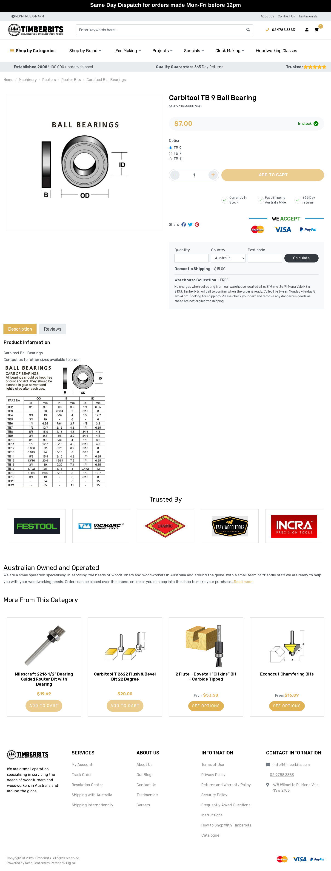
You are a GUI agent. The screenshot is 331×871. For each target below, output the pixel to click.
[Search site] (248, 29)
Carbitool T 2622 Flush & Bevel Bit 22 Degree (125, 677)
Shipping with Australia (92, 795)
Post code (256, 250)
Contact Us (286, 16)
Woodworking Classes (276, 50)
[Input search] (164, 29)
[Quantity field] (194, 175)
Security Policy (214, 795)
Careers (143, 805)
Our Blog (144, 775)
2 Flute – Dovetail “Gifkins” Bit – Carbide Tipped (206, 677)
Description (20, 329)
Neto (28, 863)
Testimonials (308, 16)
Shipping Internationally (92, 805)
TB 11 (178, 159)
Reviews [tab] (52, 329)
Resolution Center (87, 785)
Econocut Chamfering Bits (287, 674)
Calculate (301, 258)
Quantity (182, 250)
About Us (267, 16)
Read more (243, 582)
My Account (82, 764)
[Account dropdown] (306, 29)
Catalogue (210, 835)
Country (218, 250)
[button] (316, 29)
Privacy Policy (213, 775)
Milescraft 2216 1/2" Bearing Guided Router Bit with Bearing (44, 679)
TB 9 (178, 148)
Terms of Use (212, 764)
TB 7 (177, 153)
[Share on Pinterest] (197, 224)
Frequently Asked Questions (225, 805)
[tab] (20, 329)
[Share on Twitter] (191, 224)
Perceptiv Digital (63, 863)
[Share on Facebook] (184, 224)
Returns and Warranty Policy (226, 785)
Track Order (82, 775)
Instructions (212, 815)
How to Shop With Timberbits (226, 825)
